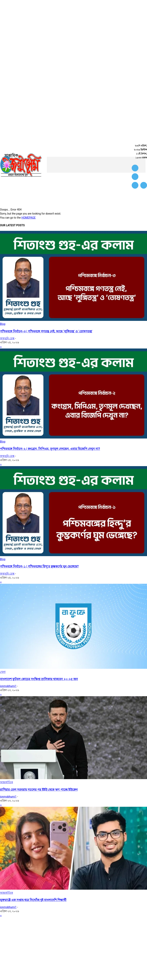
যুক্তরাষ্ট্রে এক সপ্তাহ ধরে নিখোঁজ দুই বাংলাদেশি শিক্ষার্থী (33, 900)
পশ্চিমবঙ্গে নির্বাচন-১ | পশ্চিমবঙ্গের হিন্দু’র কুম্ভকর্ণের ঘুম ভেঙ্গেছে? (39, 566)
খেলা (3, 671)
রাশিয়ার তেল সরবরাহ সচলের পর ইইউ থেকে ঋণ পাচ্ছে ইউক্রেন (39, 789)
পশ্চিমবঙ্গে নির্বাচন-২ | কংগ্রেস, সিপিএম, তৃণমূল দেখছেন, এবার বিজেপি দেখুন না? (50, 449)
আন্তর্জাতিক (6, 782)
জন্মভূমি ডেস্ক (7, 338)
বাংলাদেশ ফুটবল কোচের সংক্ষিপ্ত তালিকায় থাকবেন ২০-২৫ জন (39, 679)
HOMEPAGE (28, 217)
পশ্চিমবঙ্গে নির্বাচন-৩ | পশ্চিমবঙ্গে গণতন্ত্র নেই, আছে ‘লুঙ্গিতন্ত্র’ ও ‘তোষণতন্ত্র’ (46, 331)
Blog (2, 323)
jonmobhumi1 (8, 686)
